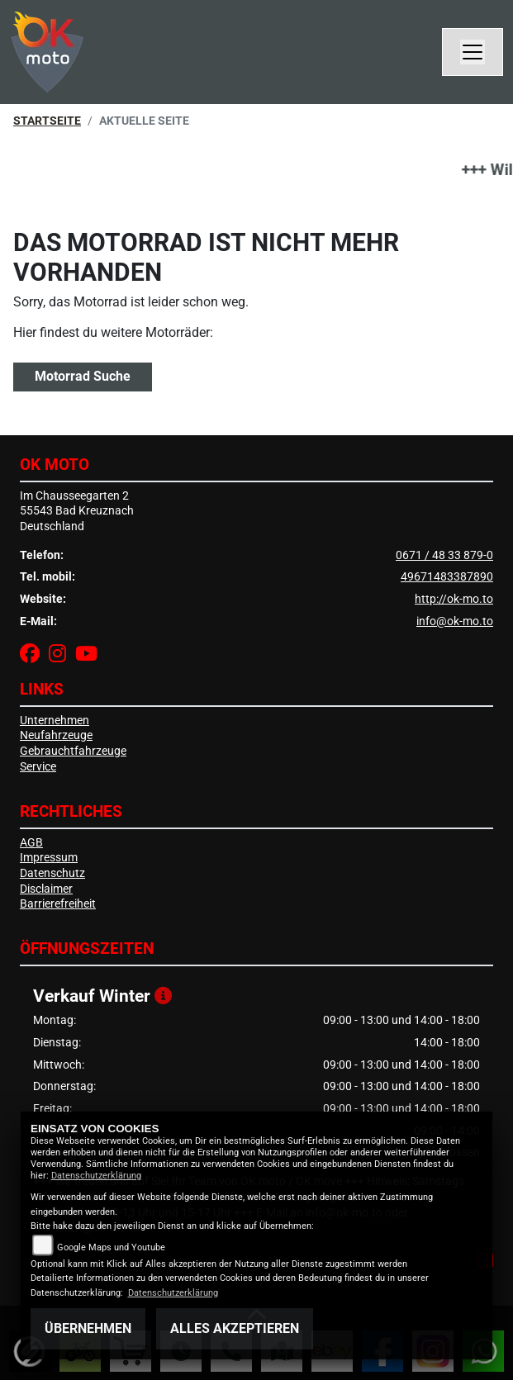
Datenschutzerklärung (96, 1175)
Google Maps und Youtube (111, 1247)
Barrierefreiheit (58, 904)
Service (38, 767)
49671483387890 (447, 577)
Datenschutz (52, 873)
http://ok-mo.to (454, 599)
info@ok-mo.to (454, 621)
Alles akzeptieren (234, 1328)
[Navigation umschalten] (472, 52)
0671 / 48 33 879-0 (444, 555)
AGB (31, 843)
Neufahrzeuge (56, 735)
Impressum (49, 858)
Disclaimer (46, 889)
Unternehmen (54, 721)
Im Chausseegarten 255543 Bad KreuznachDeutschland (77, 511)
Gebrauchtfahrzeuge (73, 751)
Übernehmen (88, 1328)
